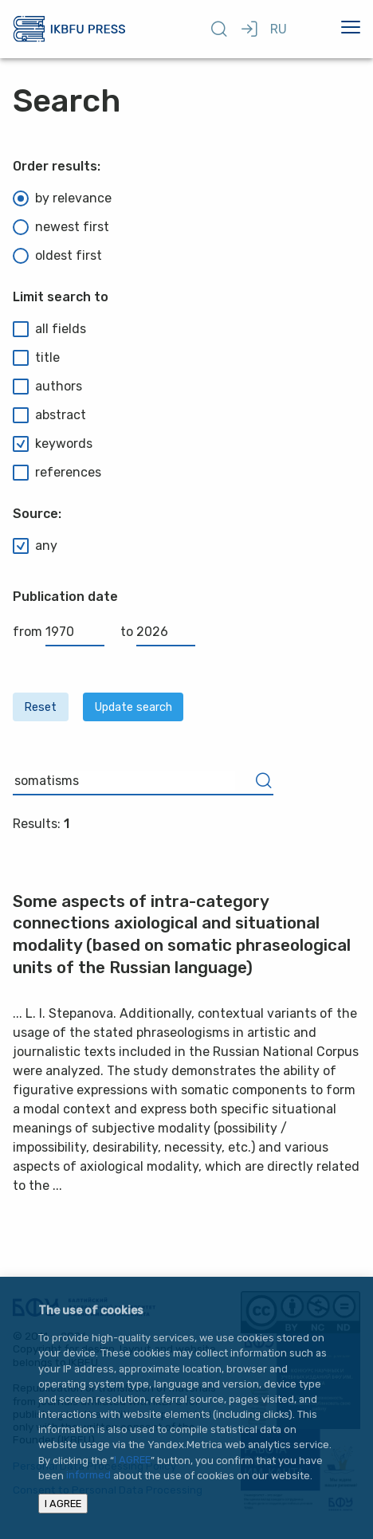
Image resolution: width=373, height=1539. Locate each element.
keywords (52, 444)
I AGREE (132, 1460)
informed (88, 1476)
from (58, 631)
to (157, 631)
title (36, 358)
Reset (40, 707)
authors (47, 387)
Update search (133, 707)
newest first (61, 227)
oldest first (57, 256)
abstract (49, 415)
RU (278, 29)
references (57, 473)
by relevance (62, 198)
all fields (49, 329)
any (35, 546)
